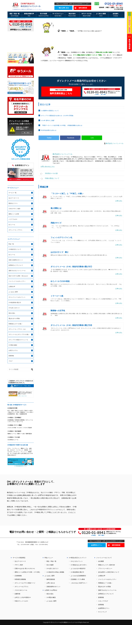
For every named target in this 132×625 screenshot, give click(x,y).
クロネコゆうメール (21, 590)
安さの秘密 (50, 565)
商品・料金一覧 (51, 561)
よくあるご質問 (13, 292)
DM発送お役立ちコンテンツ (77, 558)
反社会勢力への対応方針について (108, 572)
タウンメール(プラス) (21, 586)
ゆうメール (12, 224)
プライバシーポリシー (105, 568)
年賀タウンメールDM (21, 601)
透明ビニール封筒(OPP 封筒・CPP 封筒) (27, 572)
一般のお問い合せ (63, 8)
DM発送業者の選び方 (15, 302)
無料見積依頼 (83, 8)
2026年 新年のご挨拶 (47, 120)
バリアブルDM (13, 219)
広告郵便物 (18, 576)
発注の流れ (12, 313)
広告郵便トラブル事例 (78, 579)
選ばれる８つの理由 (104, 586)
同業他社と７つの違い (105, 583)
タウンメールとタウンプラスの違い (19, 334)
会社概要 (101, 561)
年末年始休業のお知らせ (48, 130)
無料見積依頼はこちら (61, 91)
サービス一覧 (12, 192)
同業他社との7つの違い (15, 324)
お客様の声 (12, 286)
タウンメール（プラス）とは (17, 329)
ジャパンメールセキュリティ (17, 281)
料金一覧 (11, 244)
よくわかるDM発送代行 (78, 568)
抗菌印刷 (17, 594)
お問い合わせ (50, 583)
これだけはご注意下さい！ (79, 583)
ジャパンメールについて (104, 558)
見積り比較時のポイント (16, 260)
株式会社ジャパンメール (114, 143)
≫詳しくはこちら (22, 396)
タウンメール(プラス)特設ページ (25, 583)
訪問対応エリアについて (16, 265)
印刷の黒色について (49, 178)
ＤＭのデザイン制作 (14, 208)
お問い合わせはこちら (48, 166)
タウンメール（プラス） (16, 230)
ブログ (10, 361)
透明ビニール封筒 (14, 214)
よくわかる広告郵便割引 (78, 576)
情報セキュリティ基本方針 (106, 565)
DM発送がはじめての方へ (79, 565)
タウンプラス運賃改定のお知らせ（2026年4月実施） (57, 115)
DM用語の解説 (13, 345)
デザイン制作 (19, 565)
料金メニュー (49, 558)
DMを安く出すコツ (14, 308)
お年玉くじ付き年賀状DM (23, 597)
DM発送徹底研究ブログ (21, 465)
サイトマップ (102, 612)
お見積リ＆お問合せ (51, 590)
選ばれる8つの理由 (14, 318)
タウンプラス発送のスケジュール (18, 340)
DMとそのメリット (77, 561)
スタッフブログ (103, 601)
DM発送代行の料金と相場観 (55, 572)
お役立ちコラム (13, 350)
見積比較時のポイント (53, 586)
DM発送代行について (15, 249)
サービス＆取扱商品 (19, 558)
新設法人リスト (13, 203)
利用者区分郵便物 (20, 579)
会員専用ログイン (96, 545)
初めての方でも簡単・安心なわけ (18, 276)
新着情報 (11, 355)
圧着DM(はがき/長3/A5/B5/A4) (25, 568)
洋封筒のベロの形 (49, 173)
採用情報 (101, 605)
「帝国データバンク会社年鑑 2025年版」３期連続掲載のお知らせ (61, 125)
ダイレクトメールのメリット (17, 297)
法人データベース (14, 198)
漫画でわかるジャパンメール (17, 270)
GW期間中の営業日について (50, 111)
